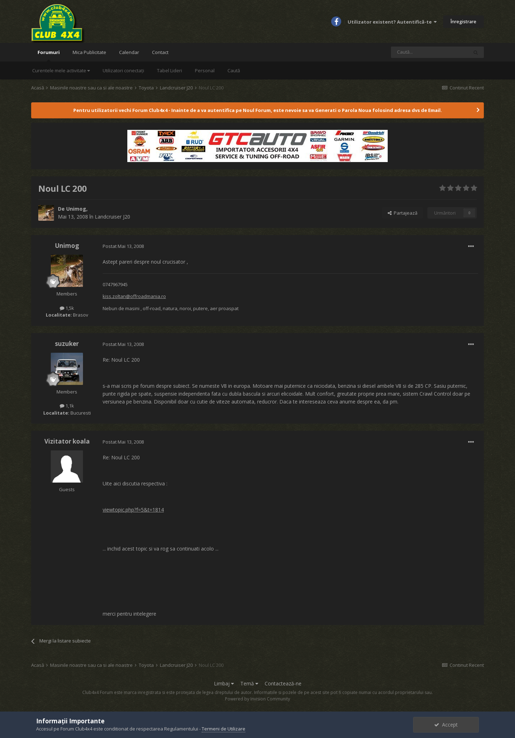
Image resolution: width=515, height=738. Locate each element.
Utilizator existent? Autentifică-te (392, 22)
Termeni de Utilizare (223, 728)
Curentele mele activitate (61, 70)
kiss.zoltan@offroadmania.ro (134, 296)
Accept (446, 724)
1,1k (67, 405)
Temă (249, 683)
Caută (233, 70)
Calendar (129, 52)
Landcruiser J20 (112, 216)
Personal (205, 70)
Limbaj (224, 683)
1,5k (67, 308)
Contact (160, 52)
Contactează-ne (283, 683)
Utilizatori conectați (123, 70)
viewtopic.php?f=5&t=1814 (133, 509)
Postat (123, 246)
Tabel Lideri (169, 70)
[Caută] (429, 52)
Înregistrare (463, 21)
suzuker (67, 343)
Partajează (402, 213)
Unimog (76, 208)
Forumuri (49, 55)
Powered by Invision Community (257, 699)
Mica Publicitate (89, 52)
